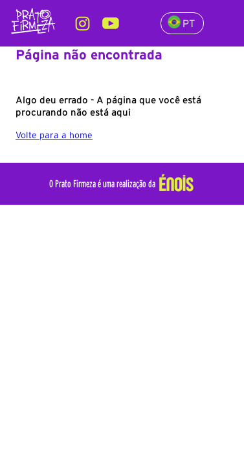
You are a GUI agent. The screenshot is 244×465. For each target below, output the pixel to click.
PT (181, 22)
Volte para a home (54, 135)
